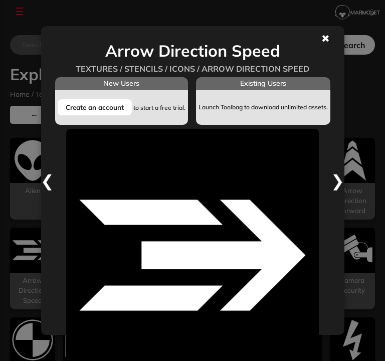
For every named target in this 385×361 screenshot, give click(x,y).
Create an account (95, 107)
